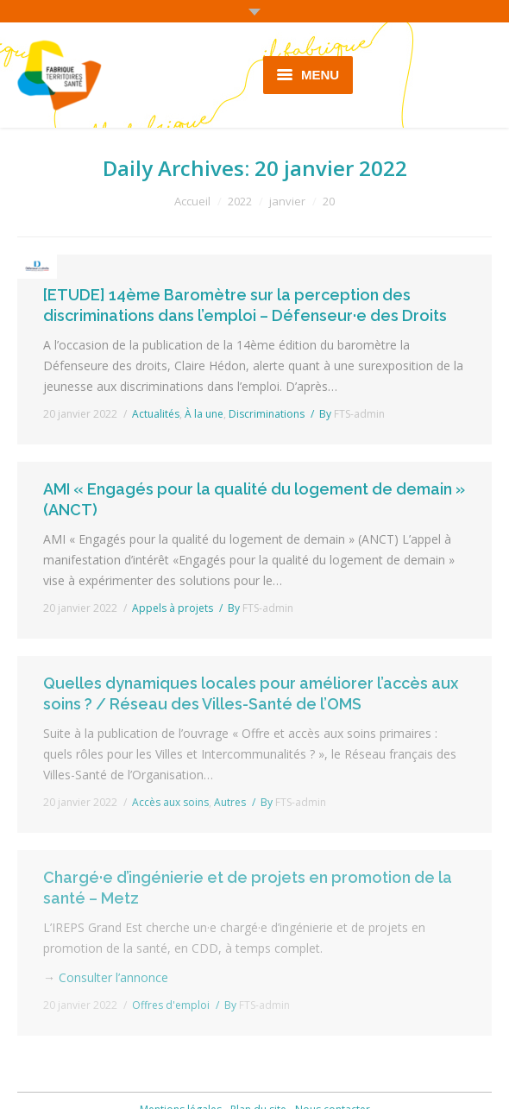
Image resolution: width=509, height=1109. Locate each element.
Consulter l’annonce (113, 977)
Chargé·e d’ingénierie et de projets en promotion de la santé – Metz (247, 887)
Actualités (155, 413)
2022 (240, 201)
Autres (230, 802)
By (352, 413)
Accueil (192, 201)
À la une (204, 413)
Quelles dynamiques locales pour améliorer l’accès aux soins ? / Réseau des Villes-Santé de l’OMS (250, 693)
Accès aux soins (170, 802)
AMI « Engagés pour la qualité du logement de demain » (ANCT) (254, 499)
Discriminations (267, 413)
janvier (287, 201)
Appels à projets (172, 608)
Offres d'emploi (171, 1005)
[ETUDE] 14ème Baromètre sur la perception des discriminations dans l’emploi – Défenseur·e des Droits (245, 305)
